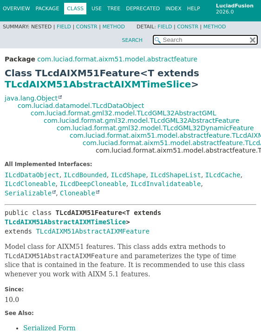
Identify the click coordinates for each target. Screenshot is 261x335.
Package (47, 9)
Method (113, 27)
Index (173, 9)
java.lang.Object (31, 98)
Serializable (28, 193)
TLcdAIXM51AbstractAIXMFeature (92, 231)
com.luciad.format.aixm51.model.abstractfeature (117, 59)
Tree (113, 9)
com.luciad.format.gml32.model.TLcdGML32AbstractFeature (142, 120)
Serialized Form (49, 328)
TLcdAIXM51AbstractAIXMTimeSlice (98, 84)
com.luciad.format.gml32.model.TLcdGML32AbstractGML (123, 113)
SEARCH (132, 40)
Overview (16, 9)
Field (64, 27)
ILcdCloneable (30, 184)
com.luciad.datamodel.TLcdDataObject (81, 105)
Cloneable (77, 193)
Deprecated (143, 9)
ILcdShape (128, 175)
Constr (87, 27)
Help (193, 9)
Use (96, 9)
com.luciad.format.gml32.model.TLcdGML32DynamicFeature (155, 128)
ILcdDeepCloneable (92, 184)
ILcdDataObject (32, 175)
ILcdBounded (85, 175)
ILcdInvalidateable (165, 184)
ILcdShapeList (175, 175)
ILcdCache (223, 175)
